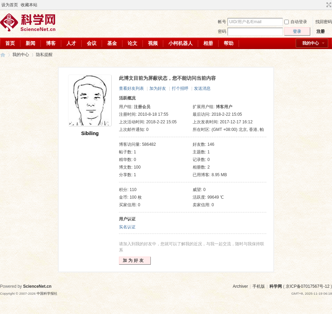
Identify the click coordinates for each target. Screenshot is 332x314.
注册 (320, 31)
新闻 (30, 43)
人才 (71, 43)
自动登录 (295, 21)
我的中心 (310, 43)
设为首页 (9, 4)
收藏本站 (29, 4)
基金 (112, 43)
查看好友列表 (131, 88)
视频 (153, 43)
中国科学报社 (47, 293)
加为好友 (157, 88)
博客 (51, 43)
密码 (222, 31)
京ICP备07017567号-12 (308, 286)
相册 (208, 43)
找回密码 (323, 21)
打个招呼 (180, 88)
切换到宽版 (328, 5)
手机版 (258, 286)
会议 (91, 43)
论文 (132, 43)
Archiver (240, 286)
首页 (10, 43)
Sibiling (90, 133)
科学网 (3, 55)
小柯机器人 (180, 43)
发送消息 (202, 88)
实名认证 (127, 227)
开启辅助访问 (322, 5)
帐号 (222, 21)
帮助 (228, 43)
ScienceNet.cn (37, 286)
